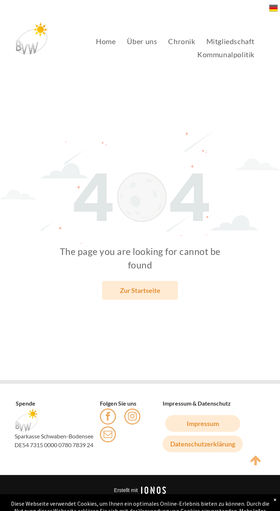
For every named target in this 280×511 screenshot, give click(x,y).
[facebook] (108, 417)
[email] (108, 435)
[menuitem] (105, 41)
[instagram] (132, 417)
